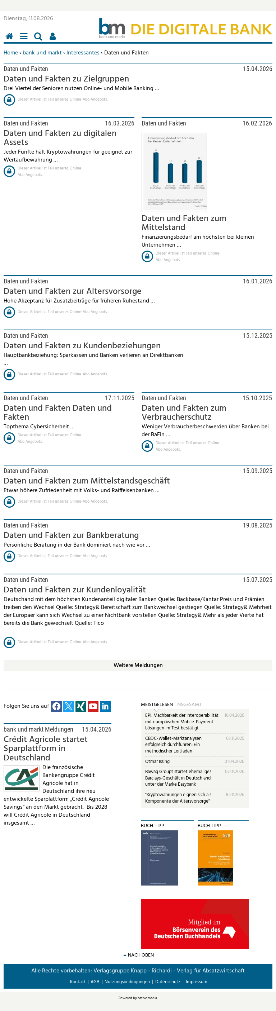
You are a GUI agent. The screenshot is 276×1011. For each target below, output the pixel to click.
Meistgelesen (157, 705)
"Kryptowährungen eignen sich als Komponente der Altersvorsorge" (178, 798)
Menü (25, 40)
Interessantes (83, 53)
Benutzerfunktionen (54, 40)
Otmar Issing (157, 761)
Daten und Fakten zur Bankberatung (71, 536)
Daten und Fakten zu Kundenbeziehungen (82, 346)
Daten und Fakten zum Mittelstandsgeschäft (87, 481)
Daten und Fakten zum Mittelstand (184, 223)
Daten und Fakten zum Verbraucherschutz (184, 413)
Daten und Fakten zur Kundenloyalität (75, 590)
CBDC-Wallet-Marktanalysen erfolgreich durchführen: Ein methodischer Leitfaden (173, 745)
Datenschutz (167, 982)
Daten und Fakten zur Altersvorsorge (73, 292)
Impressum (196, 982)
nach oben (141, 955)
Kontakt (78, 982)
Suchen (39, 40)
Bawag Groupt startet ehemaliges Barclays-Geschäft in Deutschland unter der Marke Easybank (178, 778)
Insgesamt (189, 705)
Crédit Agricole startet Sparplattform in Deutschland (46, 749)
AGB (95, 982)
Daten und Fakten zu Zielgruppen (66, 79)
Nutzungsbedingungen (127, 982)
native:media (147, 998)
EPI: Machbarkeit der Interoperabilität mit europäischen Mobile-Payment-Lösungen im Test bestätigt (181, 722)
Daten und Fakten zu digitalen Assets (60, 138)
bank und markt (42, 53)
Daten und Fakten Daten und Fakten (58, 413)
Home (11, 53)
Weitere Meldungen (138, 665)
